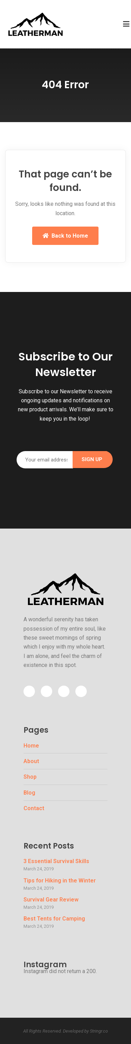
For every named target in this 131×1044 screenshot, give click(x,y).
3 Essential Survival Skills (56, 861)
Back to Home (65, 235)
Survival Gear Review (51, 899)
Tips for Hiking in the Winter (60, 880)
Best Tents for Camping (54, 918)
